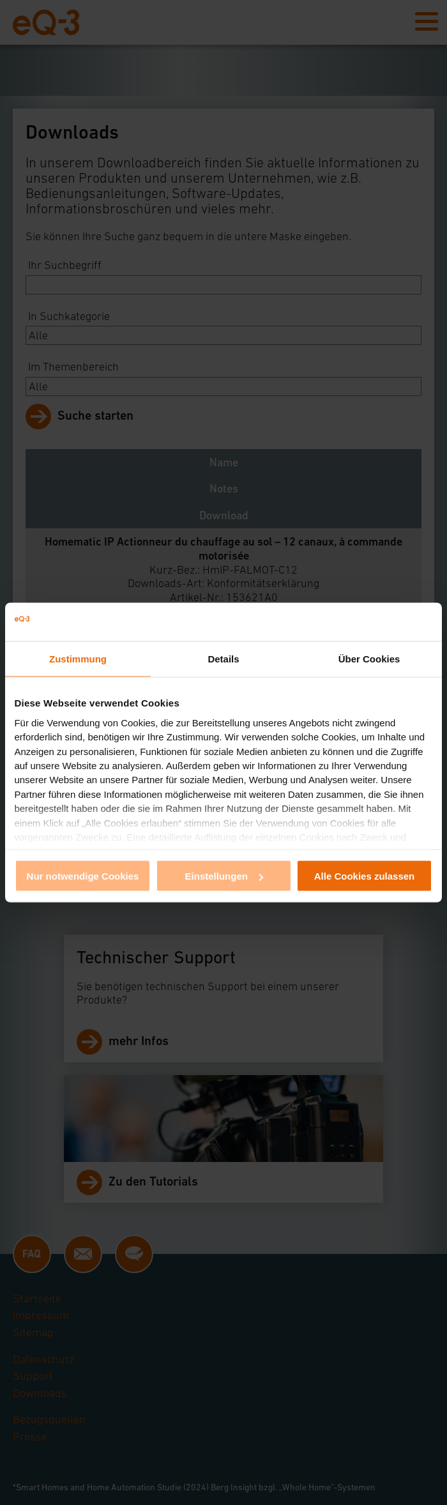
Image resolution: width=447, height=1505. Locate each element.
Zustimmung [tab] (78, 658)
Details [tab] (223, 658)
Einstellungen (224, 876)
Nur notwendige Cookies (83, 876)
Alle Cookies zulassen (364, 876)
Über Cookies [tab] (369, 658)
